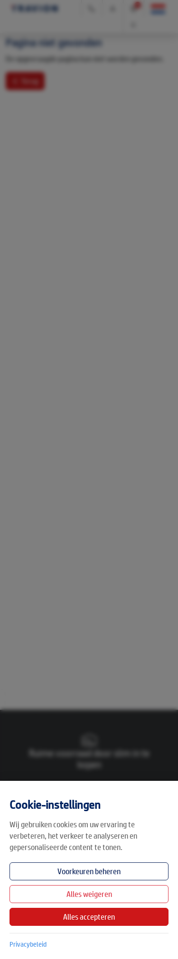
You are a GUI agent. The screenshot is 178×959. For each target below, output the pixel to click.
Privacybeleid (28, 944)
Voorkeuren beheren (89, 871)
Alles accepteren (89, 916)
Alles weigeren (89, 893)
